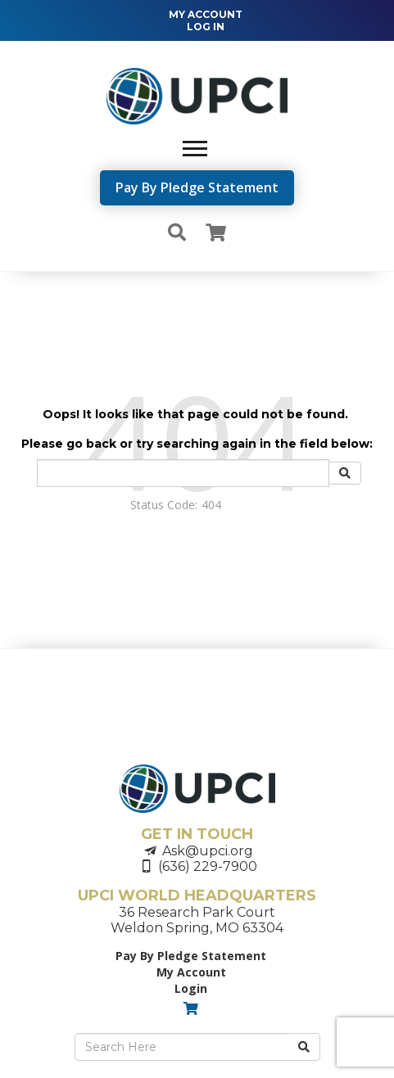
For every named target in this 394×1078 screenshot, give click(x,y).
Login (190, 988)
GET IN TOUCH (197, 834)
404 (211, 504)
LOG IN (205, 26)
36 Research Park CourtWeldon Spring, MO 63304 (197, 920)
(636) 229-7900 (207, 866)
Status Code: (163, 504)
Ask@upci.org (207, 851)
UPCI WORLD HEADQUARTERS (197, 895)
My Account (191, 972)
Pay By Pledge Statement (197, 187)
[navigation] (197, 20)
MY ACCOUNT (205, 14)
